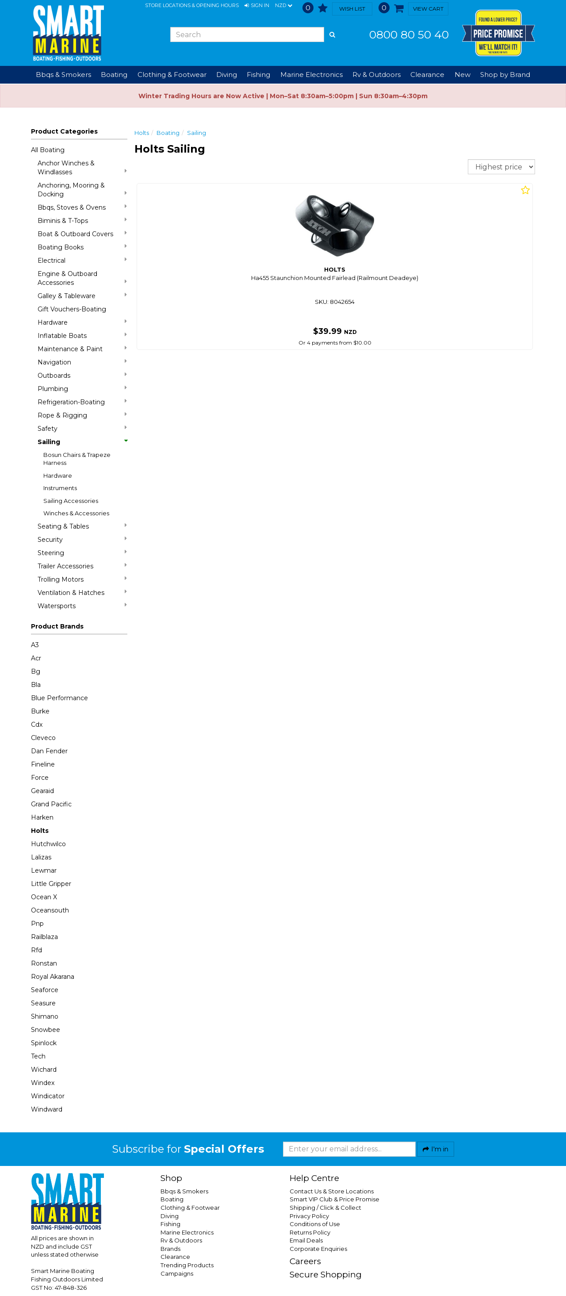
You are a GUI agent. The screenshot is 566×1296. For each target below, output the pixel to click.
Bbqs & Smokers (63, 74)
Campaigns (177, 1273)
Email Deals (306, 1240)
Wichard (44, 1070)
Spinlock (44, 1043)
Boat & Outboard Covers (82, 234)
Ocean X (44, 897)
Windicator (48, 1096)
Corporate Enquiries (318, 1248)
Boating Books (82, 247)
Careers (305, 1261)
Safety (82, 428)
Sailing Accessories (70, 500)
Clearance (427, 74)
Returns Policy (310, 1232)
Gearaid (42, 791)
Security (82, 539)
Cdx (36, 725)
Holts (40, 831)
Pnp (37, 924)
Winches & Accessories (76, 513)
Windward (46, 1109)
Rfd (36, 950)
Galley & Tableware (82, 295)
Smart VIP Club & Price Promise (334, 1199)
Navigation (82, 362)
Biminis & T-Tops (82, 220)
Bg (35, 671)
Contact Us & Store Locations (332, 1191)
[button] (257, 5)
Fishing (170, 1223)
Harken (42, 817)
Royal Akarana (52, 977)
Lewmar (44, 870)
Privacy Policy (309, 1215)
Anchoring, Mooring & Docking (82, 189)
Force (40, 778)
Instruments (60, 487)
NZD (283, 5)
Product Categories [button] (64, 131)
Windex (42, 1083)
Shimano (44, 1016)
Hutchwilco (48, 844)
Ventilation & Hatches (82, 592)
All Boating (48, 150)
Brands (170, 1248)
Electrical (82, 260)
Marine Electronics (187, 1232)
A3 (35, 645)
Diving (170, 1215)
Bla (36, 685)
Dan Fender (49, 751)
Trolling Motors (82, 579)
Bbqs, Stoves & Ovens (82, 207)
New (462, 74)
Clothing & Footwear (190, 1207)
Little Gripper (51, 884)
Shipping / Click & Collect (325, 1207)
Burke (40, 711)
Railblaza (44, 937)
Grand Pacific (51, 804)
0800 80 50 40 (409, 34)
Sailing (82, 442)
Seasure (43, 1003)
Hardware (82, 322)
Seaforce (44, 990)
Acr (36, 658)
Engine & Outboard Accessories (82, 278)
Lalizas (41, 857)
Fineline (43, 764)
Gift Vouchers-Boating (72, 309)
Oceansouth (50, 910)
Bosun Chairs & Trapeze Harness (77, 459)
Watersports (82, 606)
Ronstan (44, 963)
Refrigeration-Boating (82, 402)
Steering (82, 552)
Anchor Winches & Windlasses (82, 167)
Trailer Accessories (82, 566)
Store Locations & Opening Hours (192, 5)
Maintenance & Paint (82, 349)
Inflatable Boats (82, 335)
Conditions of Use (315, 1223)
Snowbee (45, 1030)
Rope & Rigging (82, 415)
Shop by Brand (505, 74)
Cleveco (43, 738)
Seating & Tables (82, 526)
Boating (168, 132)
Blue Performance (59, 698)
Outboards (82, 375)
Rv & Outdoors (181, 1240)
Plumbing (82, 388)
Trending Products (187, 1265)
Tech (38, 1056)
